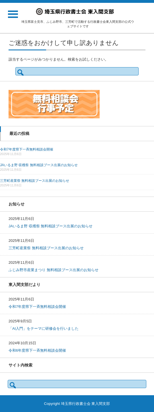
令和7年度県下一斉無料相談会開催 (26, 149)
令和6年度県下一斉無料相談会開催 (37, 350)
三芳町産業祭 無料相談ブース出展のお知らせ (34, 181)
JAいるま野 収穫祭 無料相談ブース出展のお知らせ (39, 165)
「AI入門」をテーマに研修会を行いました (44, 328)
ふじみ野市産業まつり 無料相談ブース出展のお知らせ (53, 270)
